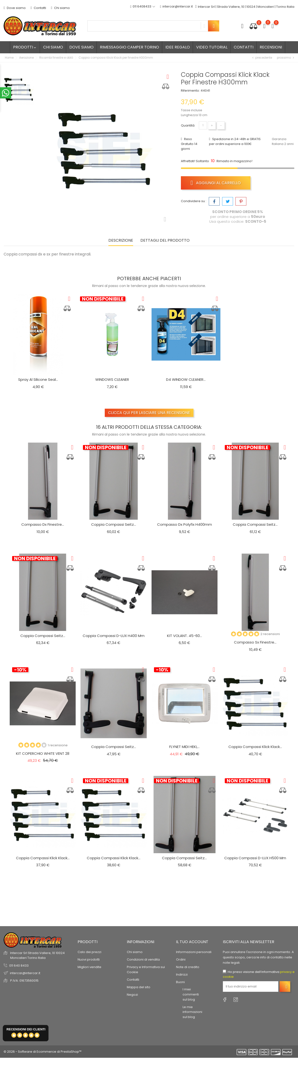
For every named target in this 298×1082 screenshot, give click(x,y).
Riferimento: (190, 90)
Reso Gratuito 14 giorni (189, 144)
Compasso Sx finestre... (255, 642)
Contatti (38, 8)
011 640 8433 (19, 965)
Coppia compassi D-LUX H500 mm (255, 857)
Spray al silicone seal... (38, 379)
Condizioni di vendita (143, 959)
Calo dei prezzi (89, 952)
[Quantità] (203, 125)
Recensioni (271, 47)
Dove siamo (15, 8)
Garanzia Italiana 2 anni (283, 141)
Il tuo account (192, 942)
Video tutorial (211, 47)
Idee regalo (177, 47)
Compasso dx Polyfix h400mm (184, 524)
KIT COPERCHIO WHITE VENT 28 (42, 753)
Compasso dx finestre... (42, 524)
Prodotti (25, 47)
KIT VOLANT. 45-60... (184, 635)
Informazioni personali (193, 952)
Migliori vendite (89, 967)
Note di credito (187, 967)
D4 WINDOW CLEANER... (186, 379)
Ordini (180, 959)
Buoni (180, 982)
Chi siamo (60, 8)
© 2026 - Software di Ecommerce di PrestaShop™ (42, 1051)
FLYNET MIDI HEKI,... (184, 746)
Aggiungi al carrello (216, 182)
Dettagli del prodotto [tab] (165, 240)
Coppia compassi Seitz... (113, 524)
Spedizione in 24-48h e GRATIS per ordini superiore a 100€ (235, 141)
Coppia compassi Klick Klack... (255, 746)
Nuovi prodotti (89, 959)
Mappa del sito (138, 987)
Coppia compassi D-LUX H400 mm (114, 635)
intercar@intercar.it (175, 6)
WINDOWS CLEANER (112, 379)
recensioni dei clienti (26, 1029)
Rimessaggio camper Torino (129, 47)
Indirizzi (182, 974)
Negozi (132, 994)
